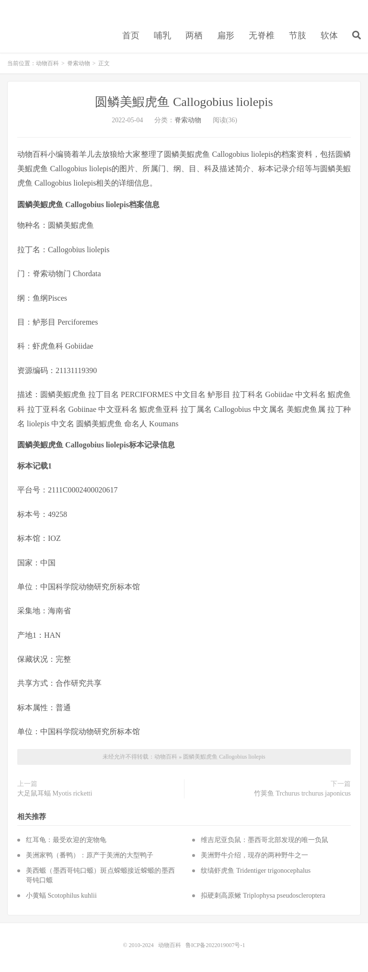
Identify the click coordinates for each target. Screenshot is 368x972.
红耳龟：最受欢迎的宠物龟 (66, 839)
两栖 (194, 35)
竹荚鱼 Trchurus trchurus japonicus (302, 793)
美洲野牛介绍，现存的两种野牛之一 (254, 855)
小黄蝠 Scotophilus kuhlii (61, 895)
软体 (329, 35)
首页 (130, 35)
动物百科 (47, 63)
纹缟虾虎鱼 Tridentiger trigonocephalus (255, 870)
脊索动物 (78, 63)
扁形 (225, 35)
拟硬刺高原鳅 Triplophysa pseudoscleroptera (263, 895)
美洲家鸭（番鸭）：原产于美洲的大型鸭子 (89, 855)
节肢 (297, 35)
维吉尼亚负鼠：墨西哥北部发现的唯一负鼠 (264, 839)
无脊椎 (262, 35)
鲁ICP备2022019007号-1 (215, 945)
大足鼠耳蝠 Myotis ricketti (54, 793)
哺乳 (162, 35)
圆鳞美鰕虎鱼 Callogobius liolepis (184, 102)
